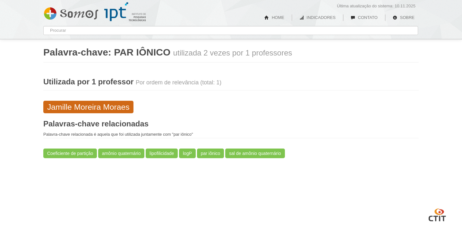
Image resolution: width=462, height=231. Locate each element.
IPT (125, 11)
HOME (274, 17)
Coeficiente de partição (70, 153)
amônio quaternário (121, 153)
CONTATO (364, 17)
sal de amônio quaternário (255, 153)
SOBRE (404, 17)
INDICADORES (317, 17)
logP (187, 153)
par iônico (210, 153)
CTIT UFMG (437, 214)
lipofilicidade (162, 153)
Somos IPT (71, 12)
